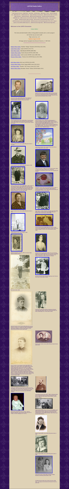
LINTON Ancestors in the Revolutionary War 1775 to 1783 (42, 21)
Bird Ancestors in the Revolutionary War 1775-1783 (44, 19)
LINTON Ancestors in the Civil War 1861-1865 (21, 21)
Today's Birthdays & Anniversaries (36, 14)
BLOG (48, 13)
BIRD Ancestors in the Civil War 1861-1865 (28, 17)
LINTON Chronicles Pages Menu (37, 22)
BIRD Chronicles (17, 16)
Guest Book (31, 13)
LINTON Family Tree (25, 14)
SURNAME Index (16, 17)
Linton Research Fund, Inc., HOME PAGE (20, 13)
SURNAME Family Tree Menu (43, 17)
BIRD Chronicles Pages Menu (49, 22)
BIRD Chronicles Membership (35, 16)
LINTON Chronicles (25, 16)
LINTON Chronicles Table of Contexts (26, 19)
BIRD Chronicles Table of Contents (50, 14)
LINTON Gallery (37, 13)
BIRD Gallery (43, 13)
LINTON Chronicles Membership (48, 16)
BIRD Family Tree (17, 14)
